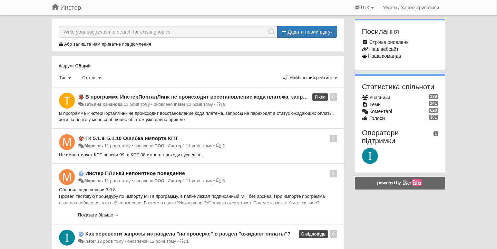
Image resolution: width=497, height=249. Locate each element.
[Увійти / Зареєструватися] (411, 7)
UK (364, 7)
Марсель (93, 146)
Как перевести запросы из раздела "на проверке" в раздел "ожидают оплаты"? (188, 234)
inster (180, 104)
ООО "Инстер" (169, 146)
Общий (83, 65)
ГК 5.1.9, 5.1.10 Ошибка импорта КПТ (131, 138)
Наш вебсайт (384, 49)
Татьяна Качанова (103, 104)
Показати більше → (98, 215)
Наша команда (384, 56)
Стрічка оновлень (389, 42)
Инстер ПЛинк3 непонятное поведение (135, 173)
